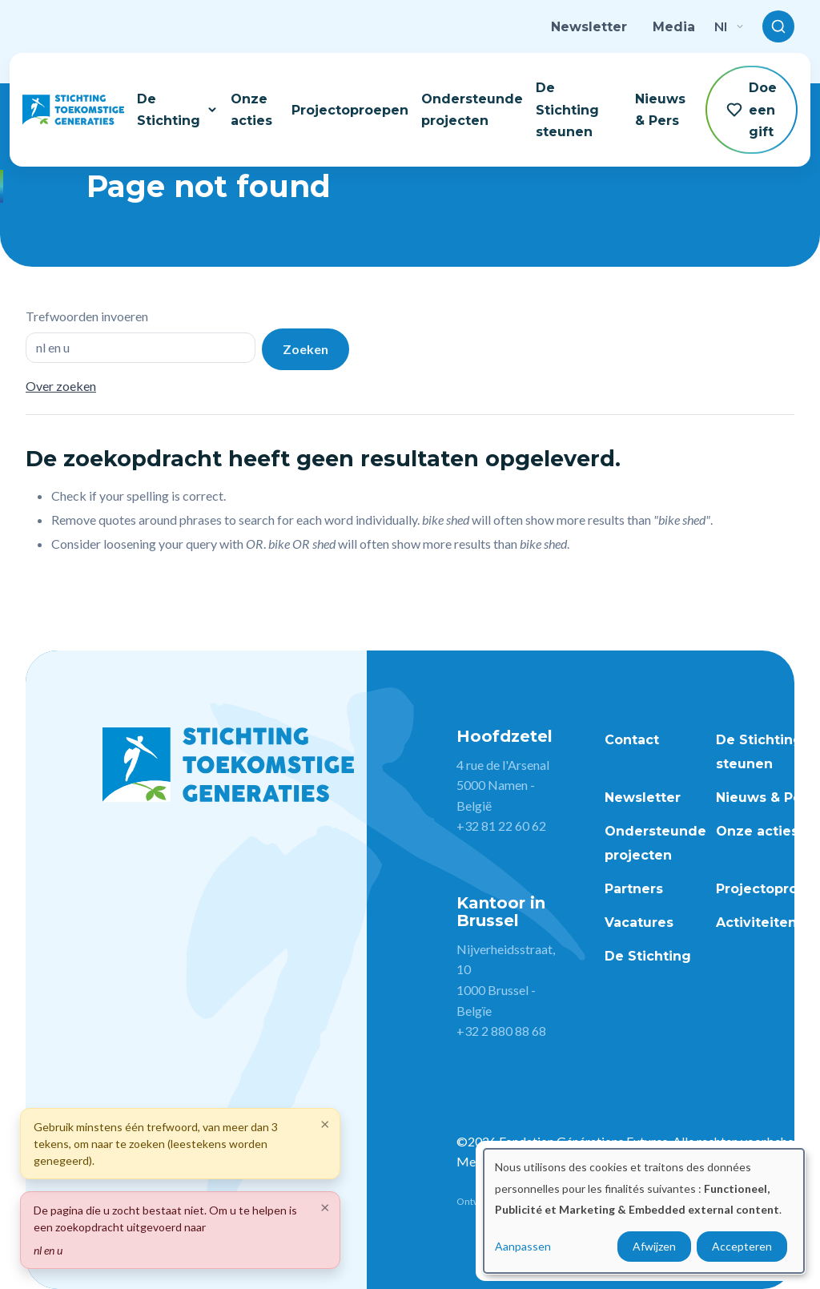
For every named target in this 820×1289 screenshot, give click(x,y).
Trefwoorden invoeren (87, 316)
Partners (634, 888)
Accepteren (742, 1246)
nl (728, 26)
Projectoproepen (349, 110)
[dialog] (644, 1211)
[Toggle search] (778, 26)
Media (674, 26)
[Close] (325, 1206)
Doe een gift (751, 109)
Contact (632, 739)
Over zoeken (61, 385)
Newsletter (589, 26)
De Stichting (177, 109)
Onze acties (251, 109)
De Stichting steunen (567, 109)
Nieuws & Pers (660, 109)
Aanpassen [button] (523, 1246)
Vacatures (639, 922)
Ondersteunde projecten (472, 109)
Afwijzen (654, 1246)
